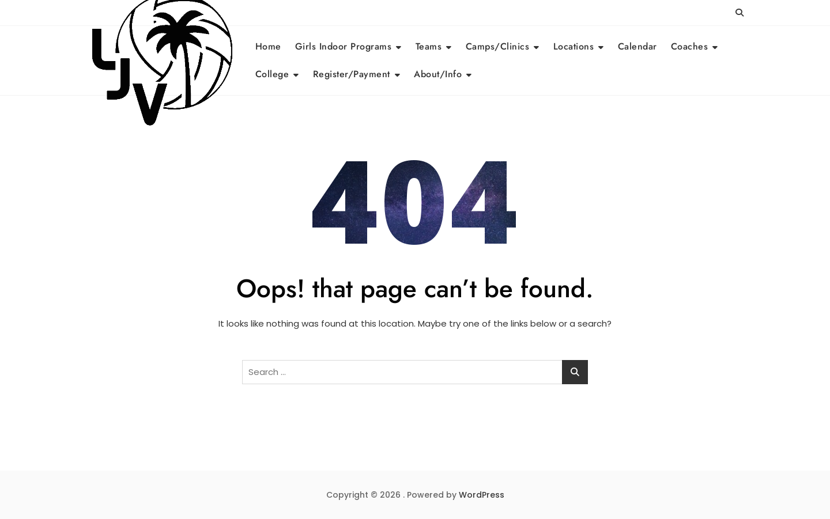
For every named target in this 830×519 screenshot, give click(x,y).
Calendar (637, 46)
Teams (429, 46)
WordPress (481, 495)
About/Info (438, 74)
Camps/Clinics (498, 46)
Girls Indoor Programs (343, 46)
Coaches (689, 46)
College (272, 74)
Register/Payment (351, 74)
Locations (573, 46)
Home (268, 46)
